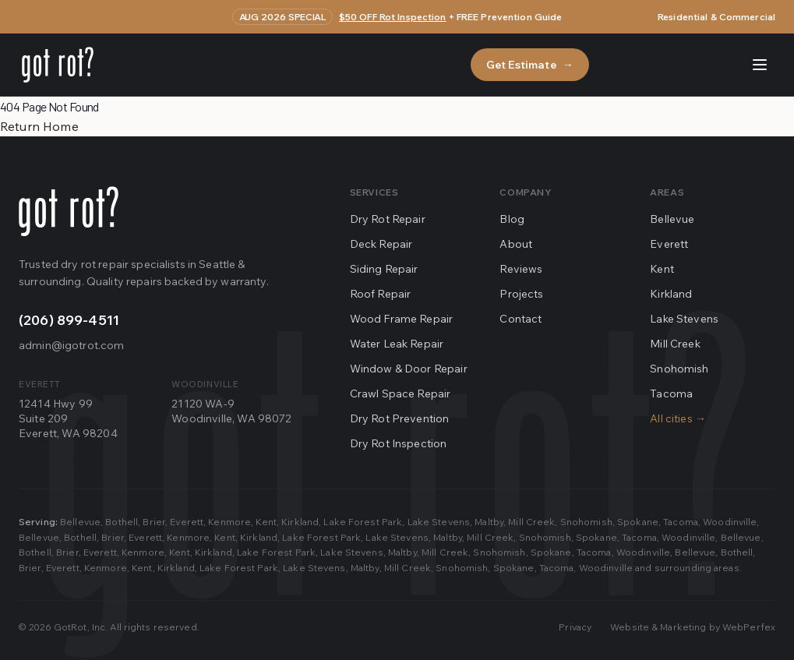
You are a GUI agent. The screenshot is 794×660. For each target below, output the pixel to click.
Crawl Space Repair (400, 393)
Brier (154, 522)
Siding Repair (384, 269)
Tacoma (671, 393)
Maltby (489, 522)
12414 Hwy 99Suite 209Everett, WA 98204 (68, 419)
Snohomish (679, 369)
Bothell (121, 522)
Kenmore (229, 522)
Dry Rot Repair (387, 219)
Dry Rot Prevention (400, 418)
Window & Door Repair (409, 369)
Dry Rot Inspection (398, 443)
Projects (521, 294)
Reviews (520, 269)
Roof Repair (380, 294)
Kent (662, 269)
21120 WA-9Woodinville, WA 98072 (231, 411)
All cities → (678, 418)
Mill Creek (675, 344)
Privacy (575, 627)
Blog (511, 219)
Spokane (637, 522)
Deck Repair (381, 244)
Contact (520, 319)
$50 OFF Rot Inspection (392, 17)
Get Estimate (529, 64)
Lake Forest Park (362, 522)
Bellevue (672, 219)
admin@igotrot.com (71, 345)
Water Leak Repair (397, 344)
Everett (669, 244)
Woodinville (730, 522)
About (515, 244)
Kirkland (671, 294)
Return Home (39, 126)
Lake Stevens (684, 319)
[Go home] (68, 211)
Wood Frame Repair (401, 319)
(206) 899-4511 (69, 320)
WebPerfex (748, 627)
